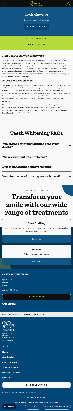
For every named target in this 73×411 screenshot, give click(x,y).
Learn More (36, 239)
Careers (45, 402)
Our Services (8, 357)
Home (5, 352)
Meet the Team (9, 362)
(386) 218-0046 (39, 44)
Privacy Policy (20, 402)
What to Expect (10, 367)
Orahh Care (53, 402)
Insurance (7, 377)
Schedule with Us (36, 27)
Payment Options (11, 372)
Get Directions (36, 297)
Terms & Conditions (34, 402)
